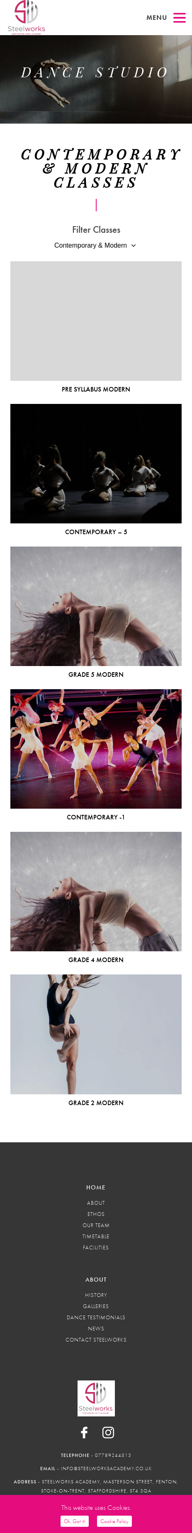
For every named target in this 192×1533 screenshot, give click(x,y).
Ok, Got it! (74, 1521)
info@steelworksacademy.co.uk (106, 1468)
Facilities (96, 1247)
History (96, 1295)
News (96, 1328)
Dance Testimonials (96, 1317)
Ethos (96, 1214)
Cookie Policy (114, 1521)
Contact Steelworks (96, 1339)
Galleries (96, 1306)
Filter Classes (96, 230)
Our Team (96, 1225)
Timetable (96, 1236)
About (96, 1202)
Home (96, 1187)
